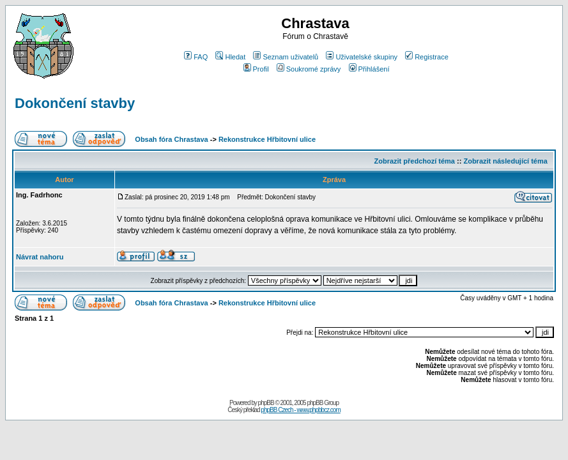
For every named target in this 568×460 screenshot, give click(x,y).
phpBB (266, 402)
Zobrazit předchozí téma (414, 161)
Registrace (427, 57)
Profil (256, 69)
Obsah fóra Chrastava (171, 139)
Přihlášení (369, 69)
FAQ (196, 57)
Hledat (230, 57)
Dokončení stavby (75, 103)
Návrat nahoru (40, 257)
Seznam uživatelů (285, 57)
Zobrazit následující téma (505, 161)
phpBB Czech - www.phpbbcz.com (300, 409)
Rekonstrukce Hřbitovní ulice (267, 139)
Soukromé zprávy (309, 69)
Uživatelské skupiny (361, 57)
